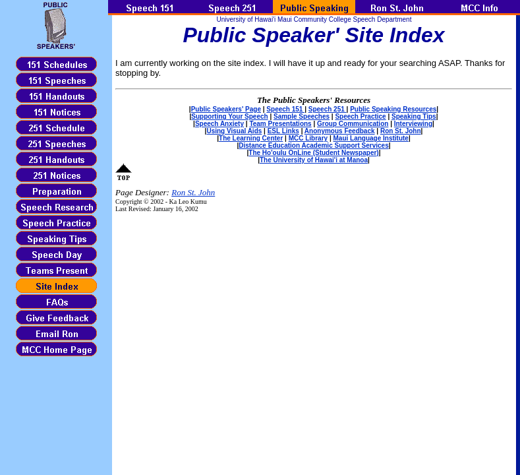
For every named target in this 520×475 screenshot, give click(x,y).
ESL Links (283, 131)
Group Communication (352, 123)
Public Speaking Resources (393, 109)
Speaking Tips (413, 116)
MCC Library (308, 138)
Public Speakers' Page (226, 109)
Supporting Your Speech (229, 116)
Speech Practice (360, 116)
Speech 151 (285, 109)
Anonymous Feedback (339, 131)
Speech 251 (327, 109)
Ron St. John (400, 131)
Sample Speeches (302, 116)
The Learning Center (251, 138)
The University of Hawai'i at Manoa (314, 160)
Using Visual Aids (234, 131)
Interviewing (413, 123)
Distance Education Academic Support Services (313, 145)
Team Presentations (280, 123)
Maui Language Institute (370, 138)
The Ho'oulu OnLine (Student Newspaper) (313, 152)
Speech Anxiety (219, 123)
